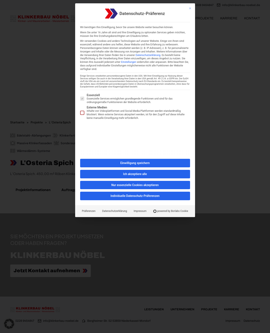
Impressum (140, 211)
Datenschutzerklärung (148, 55)
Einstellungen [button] (128, 62)
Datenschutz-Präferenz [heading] (142, 13)
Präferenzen (88, 211)
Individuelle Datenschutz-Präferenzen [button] (135, 196)
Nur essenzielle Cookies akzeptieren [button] (135, 185)
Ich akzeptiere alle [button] (135, 174)
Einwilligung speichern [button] (135, 163)
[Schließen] (190, 8)
